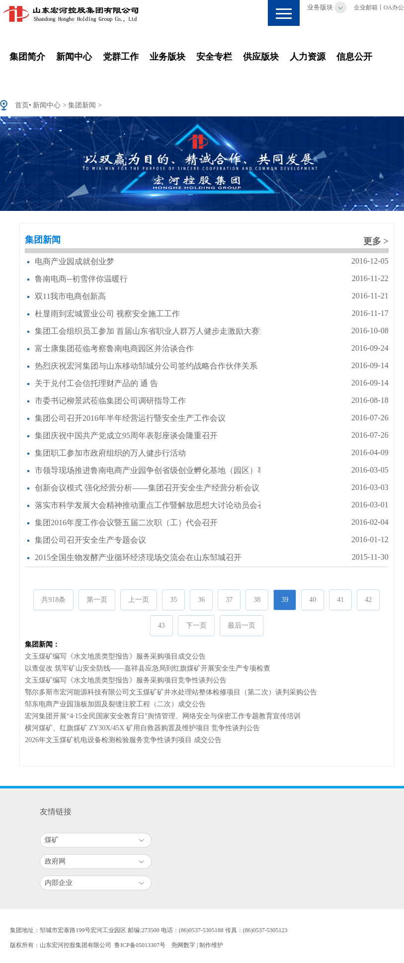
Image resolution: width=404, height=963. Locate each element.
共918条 (53, 599)
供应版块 (261, 57)
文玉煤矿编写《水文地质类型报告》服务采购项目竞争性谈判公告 (126, 680)
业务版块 (320, 7)
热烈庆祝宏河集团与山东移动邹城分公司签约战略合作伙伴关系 (146, 366)
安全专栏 (214, 57)
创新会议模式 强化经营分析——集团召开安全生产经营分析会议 (147, 487)
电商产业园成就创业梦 (74, 261)
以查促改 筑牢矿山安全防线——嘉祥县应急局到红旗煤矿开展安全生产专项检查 (147, 668)
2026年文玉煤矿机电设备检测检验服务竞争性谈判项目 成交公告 (123, 740)
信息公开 (354, 57)
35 (173, 599)
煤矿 (52, 840)
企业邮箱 (366, 7)
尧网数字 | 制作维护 (197, 945)
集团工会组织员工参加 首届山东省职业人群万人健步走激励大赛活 (151, 331)
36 (201, 599)
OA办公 (394, 7)
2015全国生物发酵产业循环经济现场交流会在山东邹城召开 (138, 557)
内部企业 (59, 882)
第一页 (96, 599)
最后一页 (241, 625)
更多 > (376, 241)
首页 (22, 105)
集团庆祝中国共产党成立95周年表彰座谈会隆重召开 (126, 435)
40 (312, 599)
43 (161, 625)
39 (284, 599)
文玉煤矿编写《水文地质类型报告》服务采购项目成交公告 (115, 656)
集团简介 (27, 57)
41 (340, 599)
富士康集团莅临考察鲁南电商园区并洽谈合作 (114, 348)
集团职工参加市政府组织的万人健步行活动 (110, 453)
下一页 (196, 625)
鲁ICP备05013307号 (139, 945)
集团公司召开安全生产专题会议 (90, 540)
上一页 (138, 599)
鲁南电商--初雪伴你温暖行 (81, 279)
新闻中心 (74, 57)
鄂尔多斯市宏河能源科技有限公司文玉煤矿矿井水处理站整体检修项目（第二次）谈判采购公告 (171, 692)
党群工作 (121, 57)
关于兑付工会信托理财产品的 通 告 (96, 383)
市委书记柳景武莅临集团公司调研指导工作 (110, 400)
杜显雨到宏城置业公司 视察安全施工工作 (107, 313)
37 (229, 599)
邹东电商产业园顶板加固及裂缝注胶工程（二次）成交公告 (115, 704)
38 (256, 599)
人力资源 (307, 57)
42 (368, 599)
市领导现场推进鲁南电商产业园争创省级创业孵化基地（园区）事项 (154, 470)
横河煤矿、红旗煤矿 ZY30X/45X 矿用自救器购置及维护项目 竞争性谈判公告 (142, 728)
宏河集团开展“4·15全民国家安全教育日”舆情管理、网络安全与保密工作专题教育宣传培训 (163, 716)
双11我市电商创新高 (70, 296)
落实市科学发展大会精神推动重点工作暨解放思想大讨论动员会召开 (154, 505)
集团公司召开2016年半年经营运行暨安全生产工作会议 (130, 418)
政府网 (55, 861)
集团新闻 (82, 105)
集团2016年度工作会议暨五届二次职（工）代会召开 (126, 522)
